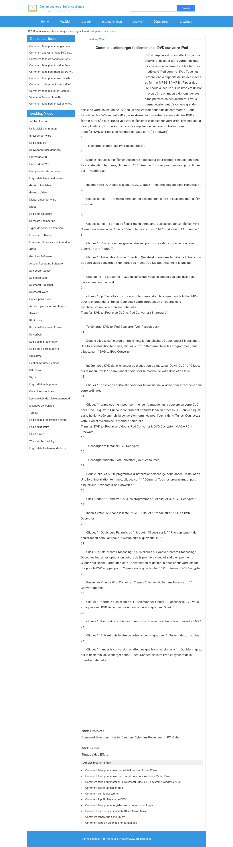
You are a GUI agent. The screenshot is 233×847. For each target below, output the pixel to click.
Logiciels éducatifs (40, 213)
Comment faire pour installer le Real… (51, 103)
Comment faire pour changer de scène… (51, 46)
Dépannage (161, 21)
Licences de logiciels (41, 405)
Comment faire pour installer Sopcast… (51, 65)
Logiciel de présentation (43, 341)
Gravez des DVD (39, 164)
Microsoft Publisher (41, 285)
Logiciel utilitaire (39, 427)
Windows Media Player (43, 441)
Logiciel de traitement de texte (47, 448)
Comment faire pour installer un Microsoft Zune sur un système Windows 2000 (133, 782)
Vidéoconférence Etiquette (45, 97)
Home (45, 21)
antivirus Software (40, 135)
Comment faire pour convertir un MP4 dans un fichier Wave (121, 770)
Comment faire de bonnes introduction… (51, 59)
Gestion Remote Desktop (44, 363)
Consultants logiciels (42, 391)
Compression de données (44, 171)
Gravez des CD (38, 157)
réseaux (86, 21)
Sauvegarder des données (45, 150)
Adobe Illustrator (39, 121)
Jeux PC (34, 313)
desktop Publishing (40, 185)
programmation (112, 21)
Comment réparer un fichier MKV (105, 817)
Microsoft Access (40, 270)
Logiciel (138, 21)
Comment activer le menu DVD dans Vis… (51, 52)
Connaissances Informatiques (51, 31)
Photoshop (36, 320)
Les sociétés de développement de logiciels (51, 398)
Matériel (65, 21)
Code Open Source (40, 299)
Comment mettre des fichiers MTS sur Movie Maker (116, 811)
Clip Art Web (36, 434)
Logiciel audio (37, 142)
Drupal (33, 206)
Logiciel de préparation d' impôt (48, 419)
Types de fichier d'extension (46, 228)
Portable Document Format (45, 327)
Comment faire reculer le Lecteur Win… (51, 91)
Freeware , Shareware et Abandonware (51, 242)
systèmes (185, 21)
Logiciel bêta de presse (43, 384)
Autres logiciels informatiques (47, 306)
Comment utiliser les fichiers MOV (50, 84)
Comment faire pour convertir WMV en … (51, 78)
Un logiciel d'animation (43, 128)
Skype (33, 377)
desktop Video (95, 31)
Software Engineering (42, 221)
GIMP (32, 249)
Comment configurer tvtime (102, 793)
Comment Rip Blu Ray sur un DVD (105, 799)
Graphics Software (40, 256)
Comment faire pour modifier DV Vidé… (51, 71)
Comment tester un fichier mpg (104, 787)
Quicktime (35, 356)
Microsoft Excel (38, 277)
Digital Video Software (42, 199)
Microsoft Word (38, 292)
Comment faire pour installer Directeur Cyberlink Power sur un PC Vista (130, 737)
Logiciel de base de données (46, 178)
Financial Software (40, 235)
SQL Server (36, 370)
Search (186, 8)
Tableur (33, 412)
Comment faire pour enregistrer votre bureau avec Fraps (119, 805)
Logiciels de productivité (44, 348)
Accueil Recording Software (46, 263)
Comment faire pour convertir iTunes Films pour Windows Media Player (128, 776)
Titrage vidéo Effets (95, 754)
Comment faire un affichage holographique (111, 822)
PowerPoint (36, 334)
